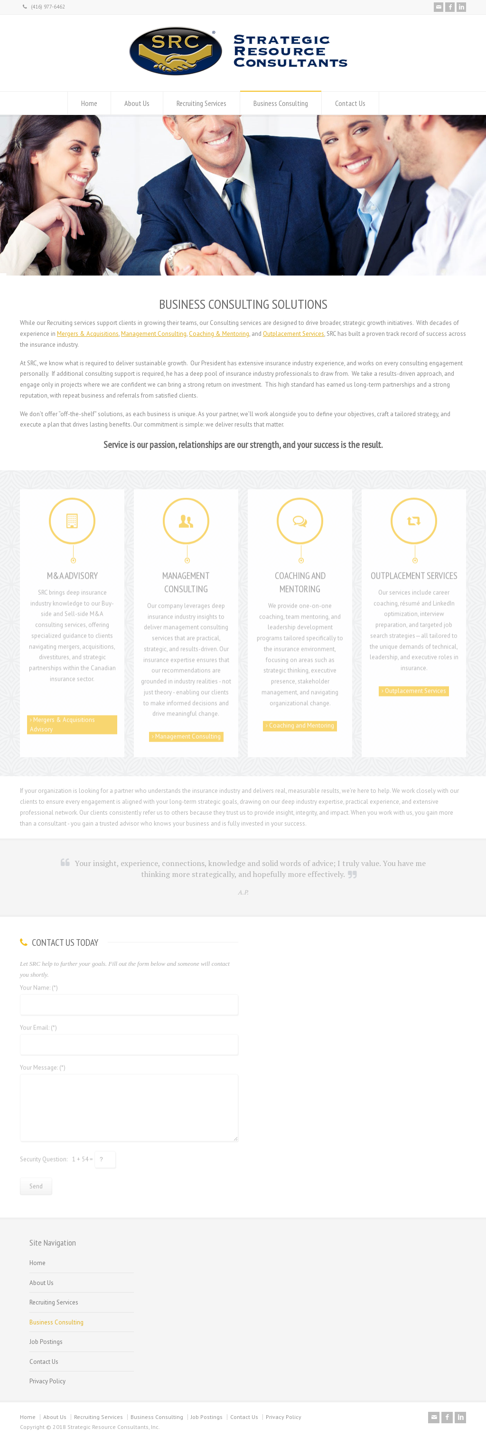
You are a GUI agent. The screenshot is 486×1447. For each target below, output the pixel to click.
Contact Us (350, 103)
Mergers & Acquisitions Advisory (62, 721)
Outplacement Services (293, 334)
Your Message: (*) (42, 1064)
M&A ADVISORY (72, 572)
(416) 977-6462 (44, 6)
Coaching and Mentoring (300, 722)
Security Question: (43, 1156)
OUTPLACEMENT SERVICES (414, 572)
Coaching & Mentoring (219, 334)
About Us (137, 103)
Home (89, 103)
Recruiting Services (201, 103)
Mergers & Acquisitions (88, 334)
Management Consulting (154, 334)
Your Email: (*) (38, 1024)
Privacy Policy (47, 1381)
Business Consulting (280, 103)
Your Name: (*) (39, 984)
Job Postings (46, 1342)
